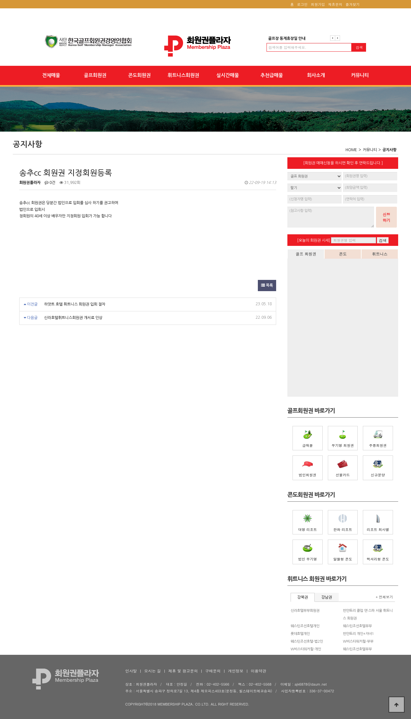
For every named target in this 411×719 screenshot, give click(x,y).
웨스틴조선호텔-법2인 (307, 641)
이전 (332, 38)
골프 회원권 (305, 253)
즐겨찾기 (352, 4)
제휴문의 (335, 4)
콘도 (343, 253)
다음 (337, 38)
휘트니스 (380, 253)
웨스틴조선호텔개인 (305, 626)
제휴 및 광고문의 (183, 670)
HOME (351, 150)
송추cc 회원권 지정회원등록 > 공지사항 (205, 46)
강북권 (302, 597)
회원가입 (318, 4)
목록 (267, 285)
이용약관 (258, 670)
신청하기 (386, 217)
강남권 (326, 597)
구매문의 (213, 670)
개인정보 (235, 670)
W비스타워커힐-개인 (306, 649)
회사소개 (316, 75)
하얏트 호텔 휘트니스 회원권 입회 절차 (74, 304)
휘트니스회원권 (183, 75)
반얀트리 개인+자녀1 (358, 634)
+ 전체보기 (384, 596)
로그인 (302, 4)
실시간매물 (227, 75)
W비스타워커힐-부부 (358, 641)
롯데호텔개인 (300, 634)
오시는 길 (152, 670)
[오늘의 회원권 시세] (313, 240)
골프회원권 (95, 75)
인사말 (131, 670)
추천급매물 (271, 75)
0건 (50, 183)
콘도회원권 (139, 75)
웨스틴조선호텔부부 (357, 626)
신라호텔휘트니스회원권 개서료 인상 (73, 318)
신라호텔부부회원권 (305, 610)
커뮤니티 (360, 75)
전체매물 (51, 75)
